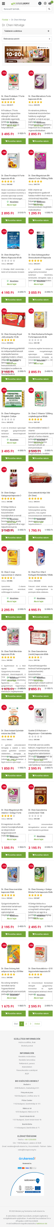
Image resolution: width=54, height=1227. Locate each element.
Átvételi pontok (27, 1046)
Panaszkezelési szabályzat (27, 1070)
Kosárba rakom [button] (13, 141)
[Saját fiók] (45, 3)
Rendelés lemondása (27, 1060)
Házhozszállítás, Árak (27, 1042)
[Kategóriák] (3, 3)
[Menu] (40, 3)
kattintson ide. (42, 1224)
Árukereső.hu (27, 1163)
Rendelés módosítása (27, 1057)
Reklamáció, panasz (27, 1063)
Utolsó (37, 1024)
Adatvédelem (27, 1067)
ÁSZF (27, 1074)
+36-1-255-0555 (30, 1140)
